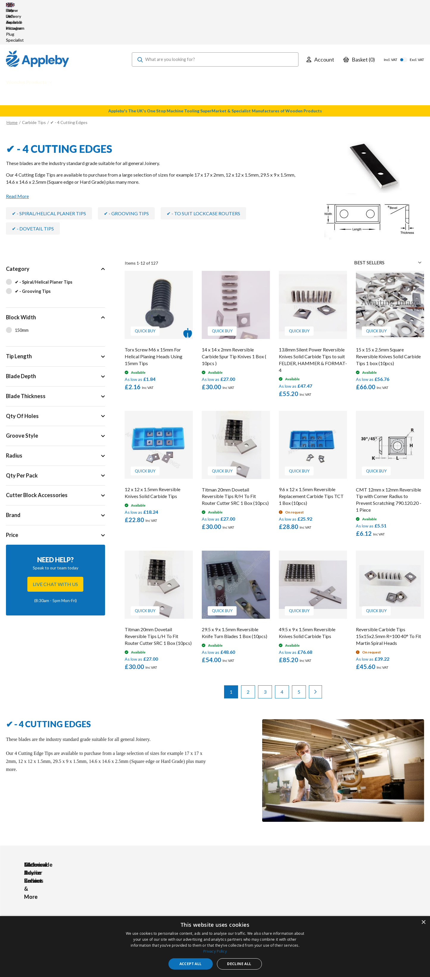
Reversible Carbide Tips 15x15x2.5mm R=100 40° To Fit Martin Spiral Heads (388, 600)
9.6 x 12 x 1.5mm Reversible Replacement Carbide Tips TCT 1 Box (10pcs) (311, 460)
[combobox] (215, 24)
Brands (138, 912)
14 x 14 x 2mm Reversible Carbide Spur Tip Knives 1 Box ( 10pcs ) (234, 320)
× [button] (423, 922)
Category (17, 233)
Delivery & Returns (198, 904)
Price (12, 499)
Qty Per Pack (22, 439)
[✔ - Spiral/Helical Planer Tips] (55, 247)
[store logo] (37, 24)
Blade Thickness (26, 360)
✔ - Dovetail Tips (33, 193)
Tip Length (19, 320)
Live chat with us (55, 548)
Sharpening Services (200, 912)
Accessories (143, 896)
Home (12, 86)
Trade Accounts (196, 896)
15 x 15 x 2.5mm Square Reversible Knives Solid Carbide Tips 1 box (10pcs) (388, 320)
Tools (137, 888)
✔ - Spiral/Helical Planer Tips (49, 177)
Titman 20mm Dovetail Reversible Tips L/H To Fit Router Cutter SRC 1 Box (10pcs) (158, 600)
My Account (192, 888)
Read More (17, 160)
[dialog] (215, 946)
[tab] (55, 248)
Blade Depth (21, 340)
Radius (14, 420)
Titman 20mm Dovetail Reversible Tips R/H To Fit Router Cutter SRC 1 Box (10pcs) (235, 460)
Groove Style (22, 400)
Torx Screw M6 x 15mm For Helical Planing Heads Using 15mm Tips (153, 320)
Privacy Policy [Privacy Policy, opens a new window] (215, 951)
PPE (135, 904)
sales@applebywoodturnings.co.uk (61, 905)
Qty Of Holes (22, 380)
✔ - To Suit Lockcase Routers (203, 177)
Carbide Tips (34, 86)
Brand (13, 479)
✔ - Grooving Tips (126, 177)
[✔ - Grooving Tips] (55, 256)
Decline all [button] (239, 963)
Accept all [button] (190, 963)
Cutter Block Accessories (37, 459)
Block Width (21, 281)
